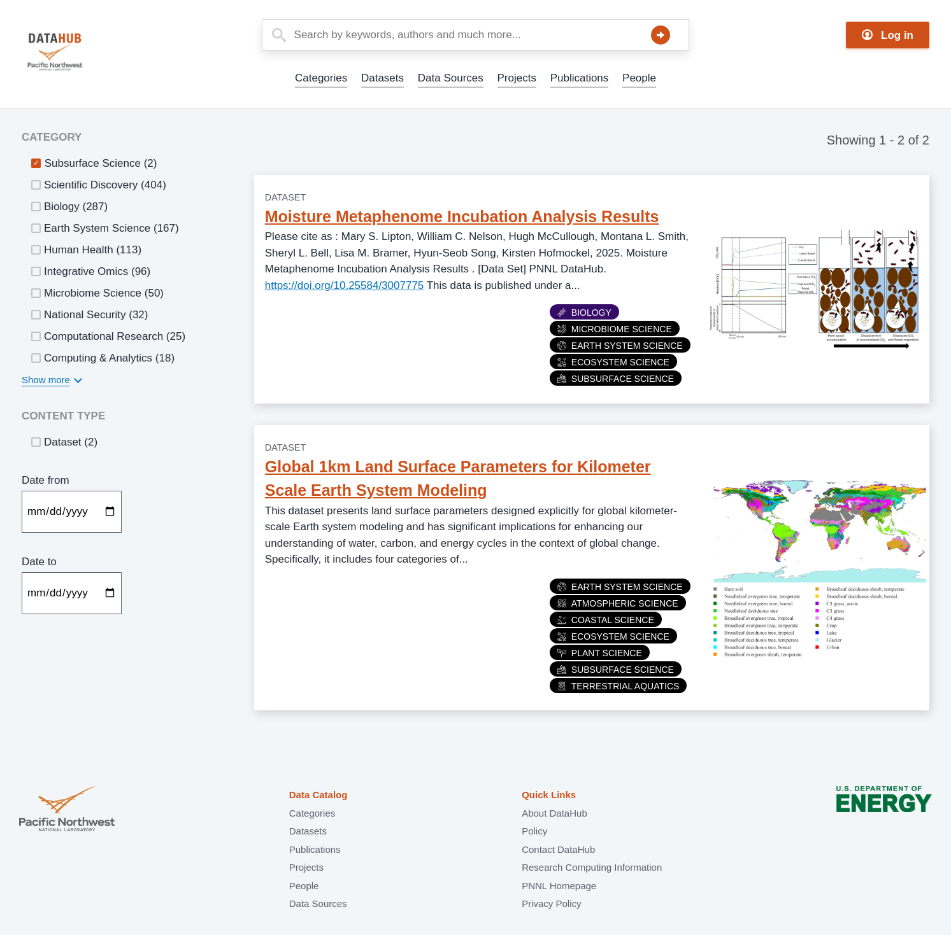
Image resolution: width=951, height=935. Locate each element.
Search (660, 35)
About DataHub (554, 813)
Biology (584, 312)
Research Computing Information (592, 867)
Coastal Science (605, 620)
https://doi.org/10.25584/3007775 (344, 285)
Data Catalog (318, 794)
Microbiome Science (614, 329)
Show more (46, 379)
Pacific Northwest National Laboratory (67, 810)
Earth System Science (620, 346)
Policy (534, 831)
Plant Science (599, 653)
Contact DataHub (558, 849)
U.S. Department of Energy (884, 810)
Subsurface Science (615, 379)
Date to (39, 562)
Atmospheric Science (617, 603)
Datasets (382, 78)
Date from (45, 480)
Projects (516, 78)
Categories (321, 78)
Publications (579, 78)
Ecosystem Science (613, 362)
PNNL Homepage (559, 885)
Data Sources (450, 78)
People (639, 78)
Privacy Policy (551, 903)
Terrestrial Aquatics (618, 686)
